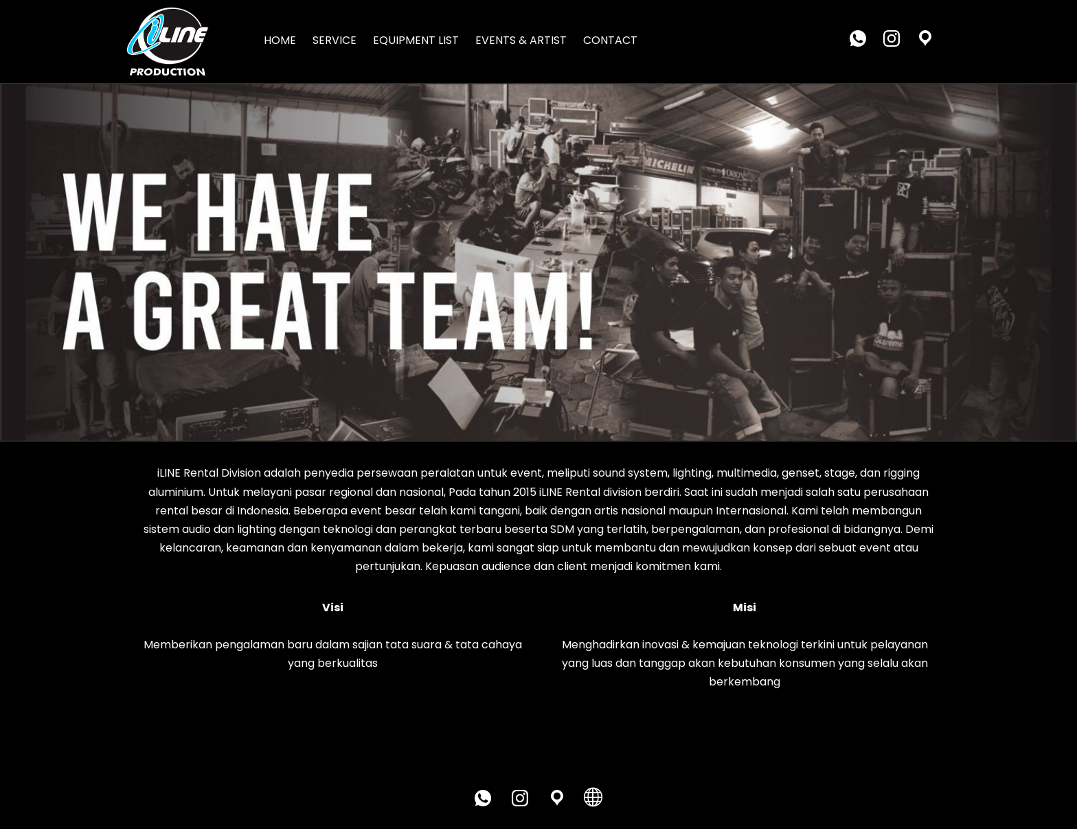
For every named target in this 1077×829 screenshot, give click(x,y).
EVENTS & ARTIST (521, 40)
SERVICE (334, 40)
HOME (280, 40)
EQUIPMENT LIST (416, 40)
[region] (538, 262)
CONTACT (610, 40)
